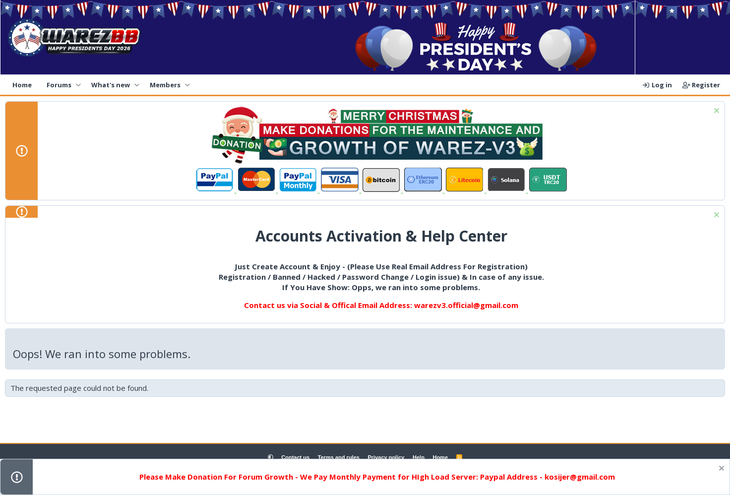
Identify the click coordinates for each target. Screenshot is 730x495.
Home (22, 84)
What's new (110, 84)
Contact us (295, 457)
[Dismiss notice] (715, 112)
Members (165, 84)
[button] (78, 85)
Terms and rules (339, 457)
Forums (59, 84)
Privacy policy (385, 457)
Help (419, 457)
